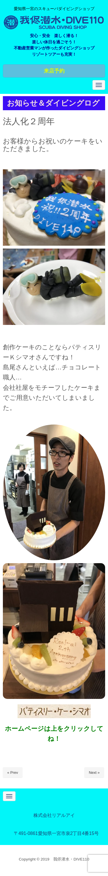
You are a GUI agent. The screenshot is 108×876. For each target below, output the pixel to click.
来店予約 (54, 71)
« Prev (12, 772)
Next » (94, 772)
